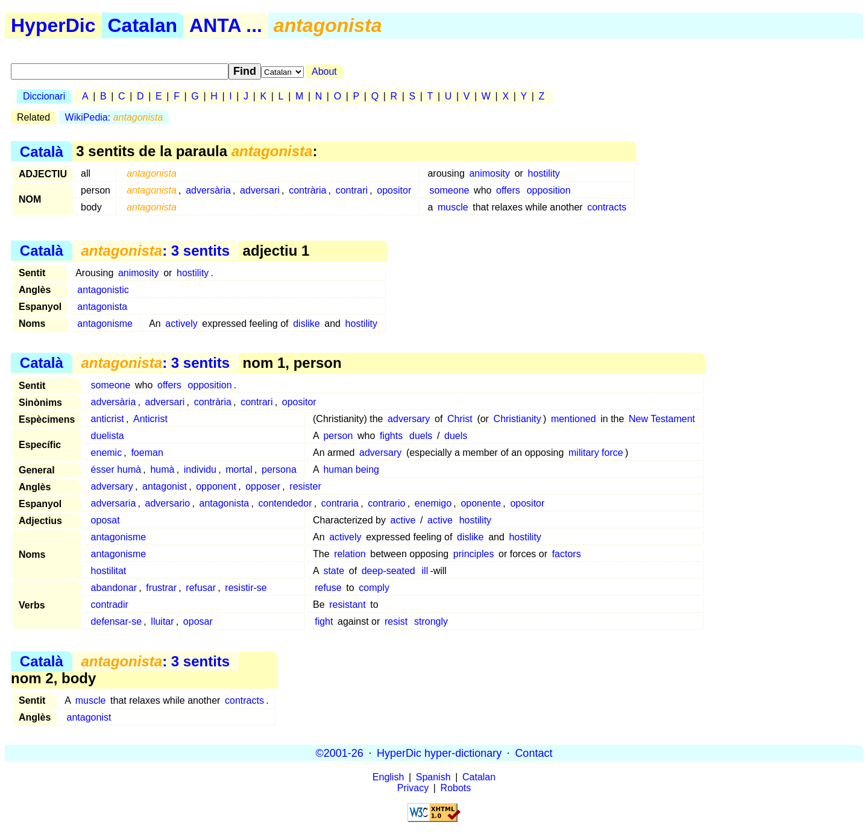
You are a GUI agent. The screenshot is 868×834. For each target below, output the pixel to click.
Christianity (517, 419)
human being (351, 469)
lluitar (162, 621)
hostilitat (109, 571)
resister (305, 486)
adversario (167, 503)
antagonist (164, 486)
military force (595, 452)
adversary (409, 419)
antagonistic (102, 290)
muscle (453, 207)
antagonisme (105, 323)
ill (425, 571)
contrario (386, 503)
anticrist (107, 419)
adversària (208, 190)
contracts (606, 207)
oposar (198, 621)
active (403, 520)
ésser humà (116, 469)
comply (374, 588)
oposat (105, 520)
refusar (201, 588)
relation (349, 554)
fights (391, 436)
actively (181, 323)
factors (566, 554)
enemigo (433, 503)
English (388, 777)
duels (420, 436)
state (333, 571)
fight (324, 621)
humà (162, 469)
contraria (340, 503)
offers (508, 190)
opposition (549, 190)
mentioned (573, 419)
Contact (533, 753)
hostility (544, 173)
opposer (262, 486)
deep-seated (388, 571)
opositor (394, 190)
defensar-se (116, 621)
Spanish (433, 777)
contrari (352, 190)
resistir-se (245, 588)
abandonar (114, 588)
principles (473, 554)
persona (279, 469)
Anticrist (150, 419)
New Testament (662, 419)
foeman (147, 452)
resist (396, 621)
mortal (238, 469)
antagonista (102, 307)
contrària (307, 190)
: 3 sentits (155, 250)
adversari (260, 190)
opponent (216, 486)
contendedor (285, 503)
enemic (106, 452)
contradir (109, 604)
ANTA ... (225, 25)
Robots (456, 788)
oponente (481, 503)
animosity (489, 173)
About (324, 71)
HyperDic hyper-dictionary (439, 753)
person (338, 436)
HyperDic (53, 25)
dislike (306, 323)
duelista (107, 436)
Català (41, 151)
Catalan (143, 25)
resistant (347, 604)
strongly (431, 621)
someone (450, 190)
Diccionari (44, 96)
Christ (460, 419)
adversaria (113, 503)
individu (200, 469)
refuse (328, 588)
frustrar (161, 588)
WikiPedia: (114, 117)
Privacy (413, 788)
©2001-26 (339, 753)
